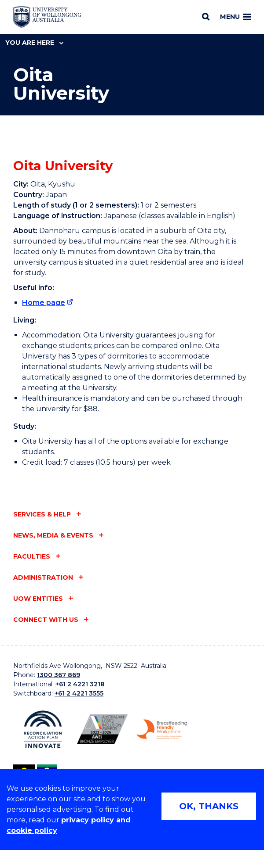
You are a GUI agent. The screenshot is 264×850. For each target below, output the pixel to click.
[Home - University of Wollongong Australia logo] (47, 17)
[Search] (206, 16)
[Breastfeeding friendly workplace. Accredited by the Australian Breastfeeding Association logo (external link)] (161, 729)
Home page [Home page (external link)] (43, 302)
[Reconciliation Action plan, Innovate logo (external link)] (43, 729)
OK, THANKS (208, 806)
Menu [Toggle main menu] (235, 17)
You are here (34, 43)
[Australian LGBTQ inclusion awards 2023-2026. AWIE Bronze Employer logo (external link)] (102, 729)
